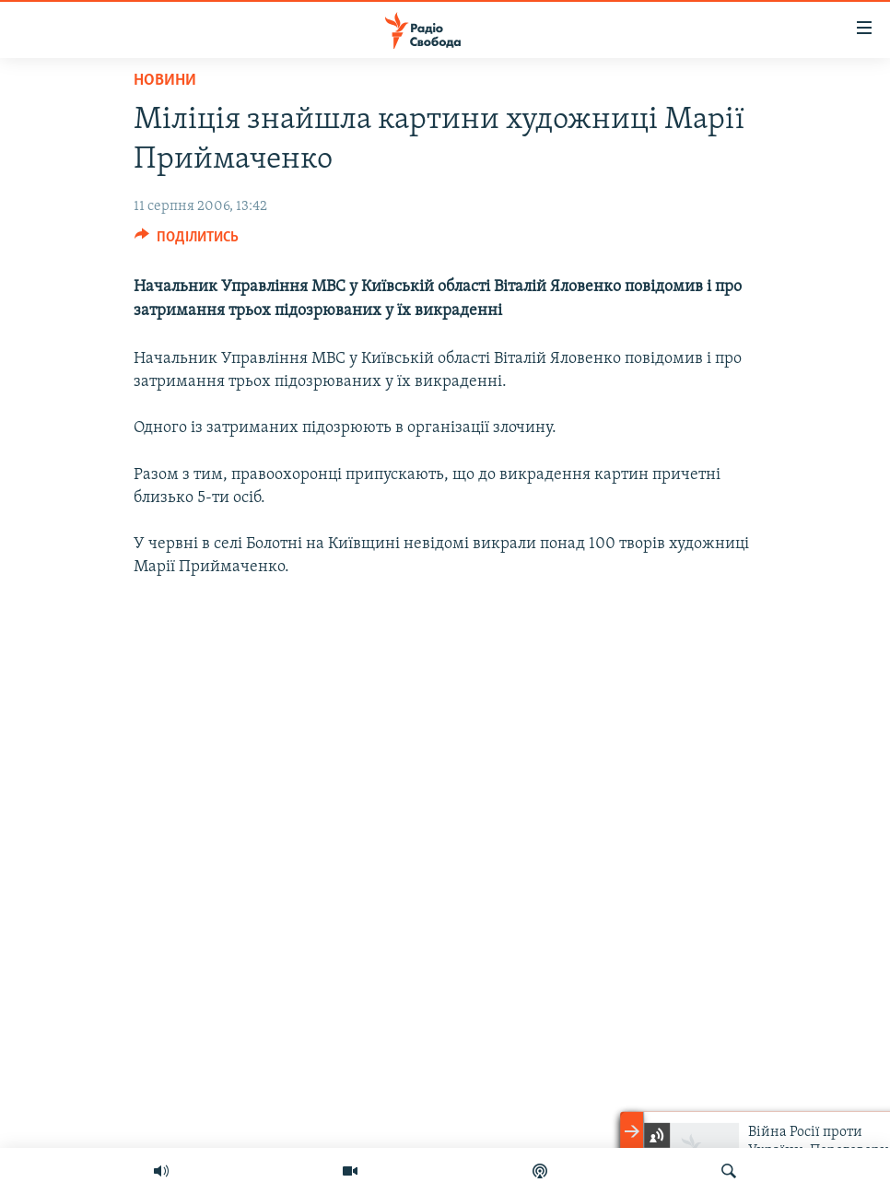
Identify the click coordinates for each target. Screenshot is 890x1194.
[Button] (187, 241)
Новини (165, 80)
